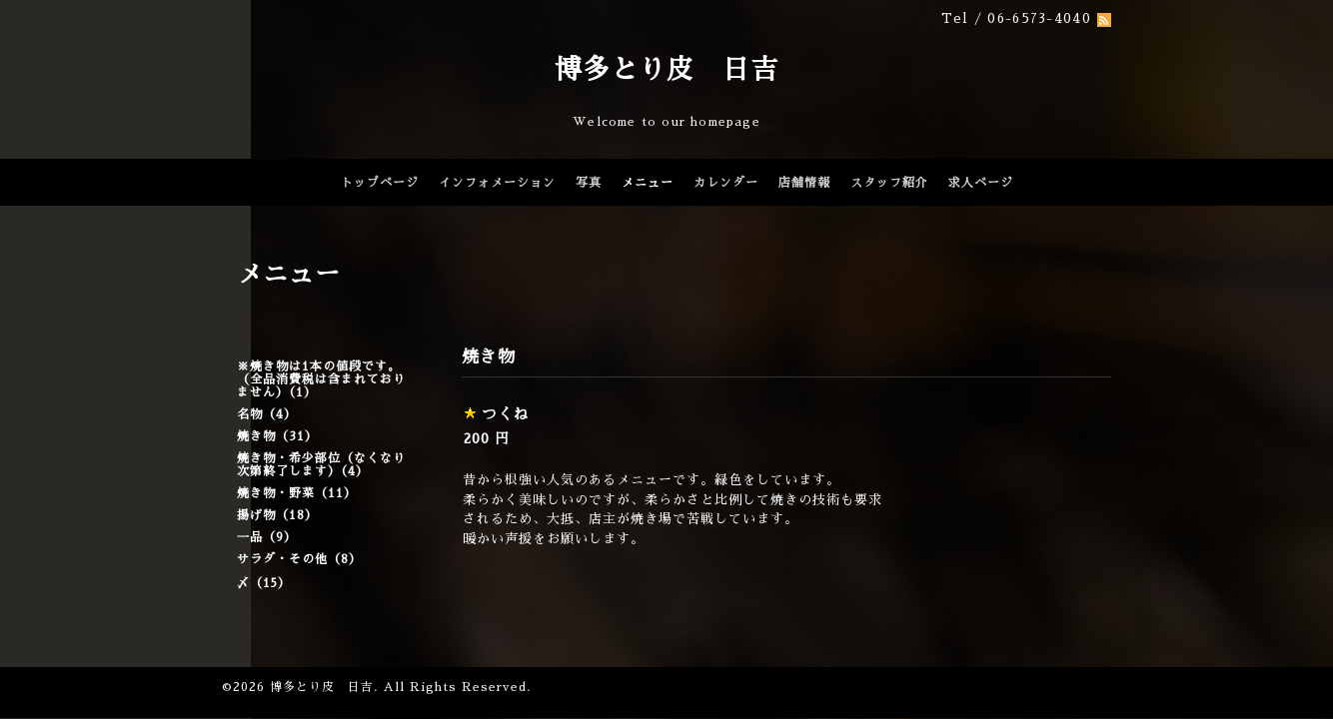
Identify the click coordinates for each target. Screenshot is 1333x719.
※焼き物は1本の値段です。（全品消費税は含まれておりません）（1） (321, 379)
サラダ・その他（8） (299, 559)
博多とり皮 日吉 (666, 69)
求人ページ (980, 183)
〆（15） (264, 583)
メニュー (647, 183)
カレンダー (725, 183)
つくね (506, 413)
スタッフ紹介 (889, 183)
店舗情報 (804, 183)
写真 (589, 183)
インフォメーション (497, 183)
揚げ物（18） (277, 515)
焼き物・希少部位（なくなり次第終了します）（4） (321, 464)
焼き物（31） (277, 436)
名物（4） (267, 414)
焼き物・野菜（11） (297, 493)
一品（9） (267, 537)
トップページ (380, 183)
